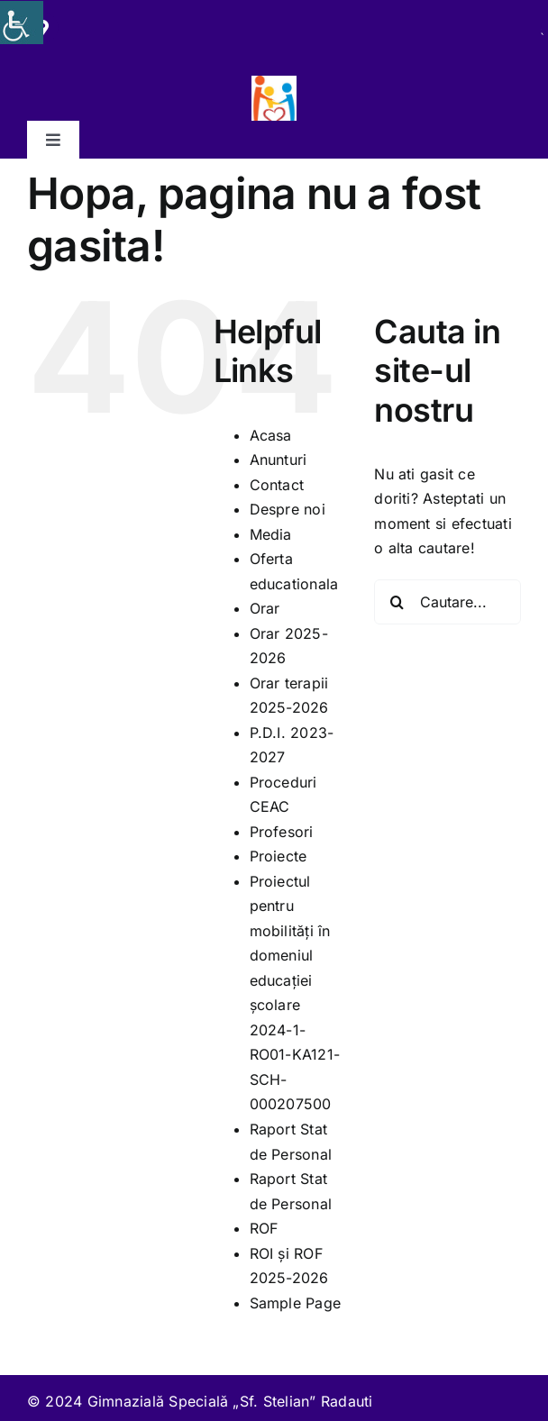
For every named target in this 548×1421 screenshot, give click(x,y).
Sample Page (296, 1303)
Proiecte (278, 856)
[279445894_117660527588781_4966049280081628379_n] (274, 83)
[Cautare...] (447, 601)
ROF (264, 1228)
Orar (265, 608)
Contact (277, 485)
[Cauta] (396, 601)
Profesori (282, 832)
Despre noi (287, 509)
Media (271, 534)
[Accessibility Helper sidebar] (21, 22)
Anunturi (278, 460)
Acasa (271, 435)
